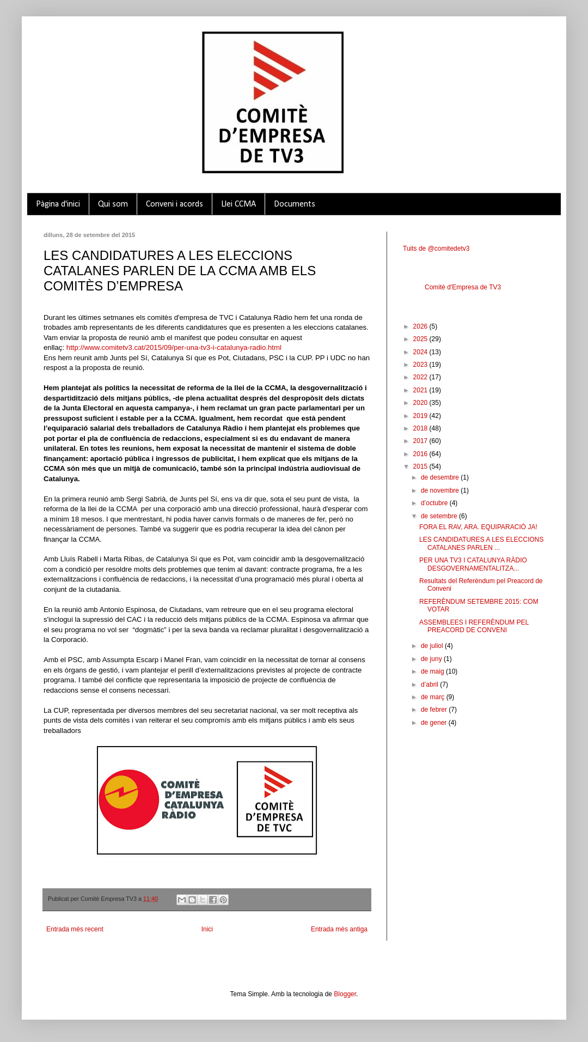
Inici (207, 929)
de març (433, 697)
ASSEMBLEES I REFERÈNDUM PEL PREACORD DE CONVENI (474, 626)
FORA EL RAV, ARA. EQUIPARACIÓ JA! (478, 527)
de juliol (433, 646)
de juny (432, 659)
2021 (421, 390)
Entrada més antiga (339, 929)
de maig (433, 671)
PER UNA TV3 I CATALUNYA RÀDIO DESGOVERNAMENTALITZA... (473, 564)
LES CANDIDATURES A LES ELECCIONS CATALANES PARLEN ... (481, 543)
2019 (421, 416)
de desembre (441, 477)
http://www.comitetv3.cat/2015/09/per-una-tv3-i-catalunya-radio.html (173, 347)
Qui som (113, 204)
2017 (421, 441)
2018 (421, 428)
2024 (421, 352)
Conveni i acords (174, 204)
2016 (421, 454)
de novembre (441, 490)
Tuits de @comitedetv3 (436, 248)
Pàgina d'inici (58, 204)
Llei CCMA (238, 204)
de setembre (440, 516)
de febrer (435, 709)
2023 (421, 364)
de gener (435, 722)
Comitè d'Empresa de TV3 (463, 287)
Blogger (345, 994)
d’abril (430, 684)
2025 (421, 339)
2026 (421, 326)
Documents (294, 204)
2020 (421, 403)
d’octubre (435, 503)
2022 (421, 377)
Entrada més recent (74, 929)
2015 (421, 466)
